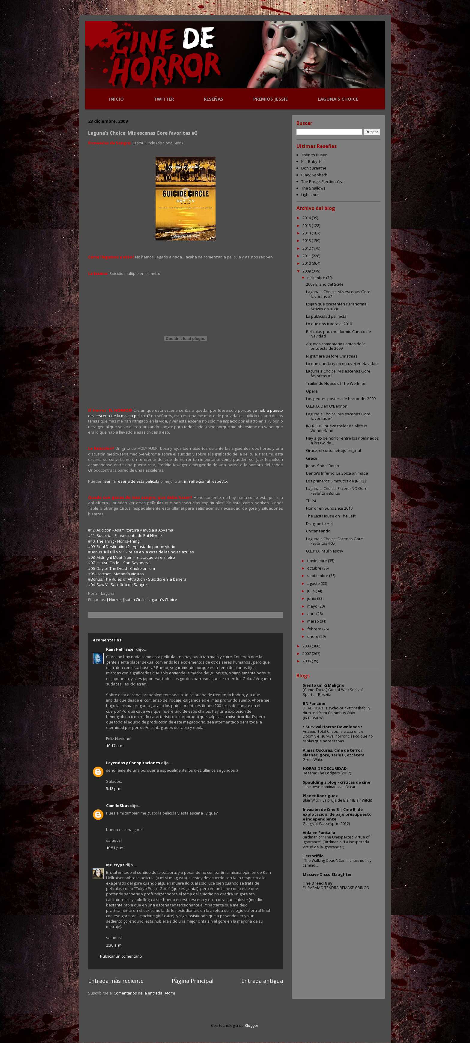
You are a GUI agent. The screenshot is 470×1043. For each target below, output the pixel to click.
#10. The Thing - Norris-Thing (113, 541)
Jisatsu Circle (134, 599)
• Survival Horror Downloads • (332, 726)
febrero (314, 629)
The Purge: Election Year (323, 181)
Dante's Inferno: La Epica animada (337, 473)
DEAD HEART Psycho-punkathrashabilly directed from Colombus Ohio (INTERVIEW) (336, 713)
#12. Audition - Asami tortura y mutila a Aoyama (130, 530)
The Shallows (313, 188)
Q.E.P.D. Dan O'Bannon (326, 406)
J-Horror (114, 599)
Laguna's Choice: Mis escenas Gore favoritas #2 (338, 294)
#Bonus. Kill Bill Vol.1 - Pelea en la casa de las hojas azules (141, 552)
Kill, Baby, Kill (312, 161)
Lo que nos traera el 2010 (329, 323)
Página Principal (192, 980)
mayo (312, 606)
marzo (313, 621)
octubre (314, 568)
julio (311, 591)
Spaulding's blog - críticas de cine (336, 782)
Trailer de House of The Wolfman (336, 383)
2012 (307, 248)
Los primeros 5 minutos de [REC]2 (336, 481)
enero (313, 636)
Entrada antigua (262, 980)
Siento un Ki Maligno (323, 685)
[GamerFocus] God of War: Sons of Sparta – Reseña (333, 692)
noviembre (317, 560)
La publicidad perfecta (326, 316)
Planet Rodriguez (320, 795)
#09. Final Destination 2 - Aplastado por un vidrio (131, 546)
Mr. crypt (115, 865)
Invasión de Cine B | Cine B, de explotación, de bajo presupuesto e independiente (337, 814)
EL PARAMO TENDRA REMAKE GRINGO (336, 887)
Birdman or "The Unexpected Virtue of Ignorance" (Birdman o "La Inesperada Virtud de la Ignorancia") (336, 842)
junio (312, 598)
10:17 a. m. (115, 745)
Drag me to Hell (320, 523)
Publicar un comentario (121, 956)
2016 (307, 217)
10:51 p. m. (115, 847)
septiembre (318, 575)
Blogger (251, 1025)
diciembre (316, 277)
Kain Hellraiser (120, 649)
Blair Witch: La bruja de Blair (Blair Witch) (337, 800)
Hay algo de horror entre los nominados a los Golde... (342, 440)
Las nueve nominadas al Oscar (329, 786)
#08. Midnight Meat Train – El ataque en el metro (131, 557)
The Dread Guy (317, 883)
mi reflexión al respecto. (206, 481)
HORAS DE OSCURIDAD (325, 768)
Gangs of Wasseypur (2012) (326, 823)
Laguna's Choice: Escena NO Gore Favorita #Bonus (336, 491)
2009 (307, 271)
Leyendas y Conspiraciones (133, 762)
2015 (307, 225)
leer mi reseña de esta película (131, 481)
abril (311, 613)
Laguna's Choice (162, 599)
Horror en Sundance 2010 (329, 508)
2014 (307, 233)
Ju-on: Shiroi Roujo (322, 465)
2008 (307, 646)
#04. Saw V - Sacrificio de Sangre (117, 584)
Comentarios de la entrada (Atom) (144, 993)
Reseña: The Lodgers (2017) (327, 773)
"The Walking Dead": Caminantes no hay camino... (337, 863)
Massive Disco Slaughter (327, 874)
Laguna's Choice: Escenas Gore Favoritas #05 (334, 541)
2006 (307, 661)
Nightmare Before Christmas (332, 356)
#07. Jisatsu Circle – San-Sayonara (119, 562)
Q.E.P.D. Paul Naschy (324, 551)
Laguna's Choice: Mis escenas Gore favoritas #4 (338, 416)
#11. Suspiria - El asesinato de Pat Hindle (125, 535)
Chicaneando (318, 531)
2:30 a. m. (114, 945)
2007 (307, 653)
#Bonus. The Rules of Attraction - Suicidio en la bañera (137, 579)
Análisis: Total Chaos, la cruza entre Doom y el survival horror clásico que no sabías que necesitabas (338, 736)
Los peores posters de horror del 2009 (341, 398)
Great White (313, 759)
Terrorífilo (313, 856)
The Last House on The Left (330, 516)
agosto (314, 583)
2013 (307, 240)
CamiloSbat (117, 805)
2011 (307, 255)
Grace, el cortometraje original (333, 450)
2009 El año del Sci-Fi (324, 284)
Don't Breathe (313, 168)
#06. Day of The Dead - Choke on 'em (121, 568)
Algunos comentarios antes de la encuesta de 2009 (336, 346)
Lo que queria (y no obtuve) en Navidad (342, 363)
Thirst (311, 500)
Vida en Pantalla (319, 832)
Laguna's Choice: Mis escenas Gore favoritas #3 (338, 373)
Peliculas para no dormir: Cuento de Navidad (338, 334)
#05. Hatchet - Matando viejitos (116, 573)
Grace (311, 458)
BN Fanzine (314, 703)
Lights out (310, 194)
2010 (307, 263)
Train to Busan (314, 155)
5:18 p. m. (114, 788)
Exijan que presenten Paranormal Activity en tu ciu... (336, 306)
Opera (312, 391)
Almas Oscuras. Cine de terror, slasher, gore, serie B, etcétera (333, 752)
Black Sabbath (314, 175)
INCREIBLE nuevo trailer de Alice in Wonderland (336, 428)
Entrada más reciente (116, 980)
